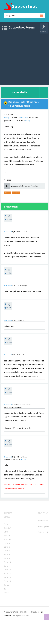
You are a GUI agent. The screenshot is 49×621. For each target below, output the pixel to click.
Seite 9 (7, 558)
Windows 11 (24, 117)
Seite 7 (7, 551)
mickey (27, 120)
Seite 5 (7, 543)
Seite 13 (7, 573)
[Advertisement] (24, 58)
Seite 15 (7, 581)
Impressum (43, 520)
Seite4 (8, 539)
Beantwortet (8, 232)
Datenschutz (43, 532)
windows (16, 193)
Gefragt (6, 117)
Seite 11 (7, 566)
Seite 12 (7, 570)
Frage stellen (20, 92)
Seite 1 (8, 528)
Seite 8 (7, 554)
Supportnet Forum (22, 27)
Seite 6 (7, 547)
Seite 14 (7, 577)
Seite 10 (7, 562)
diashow (7, 193)
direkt (6, 592)
